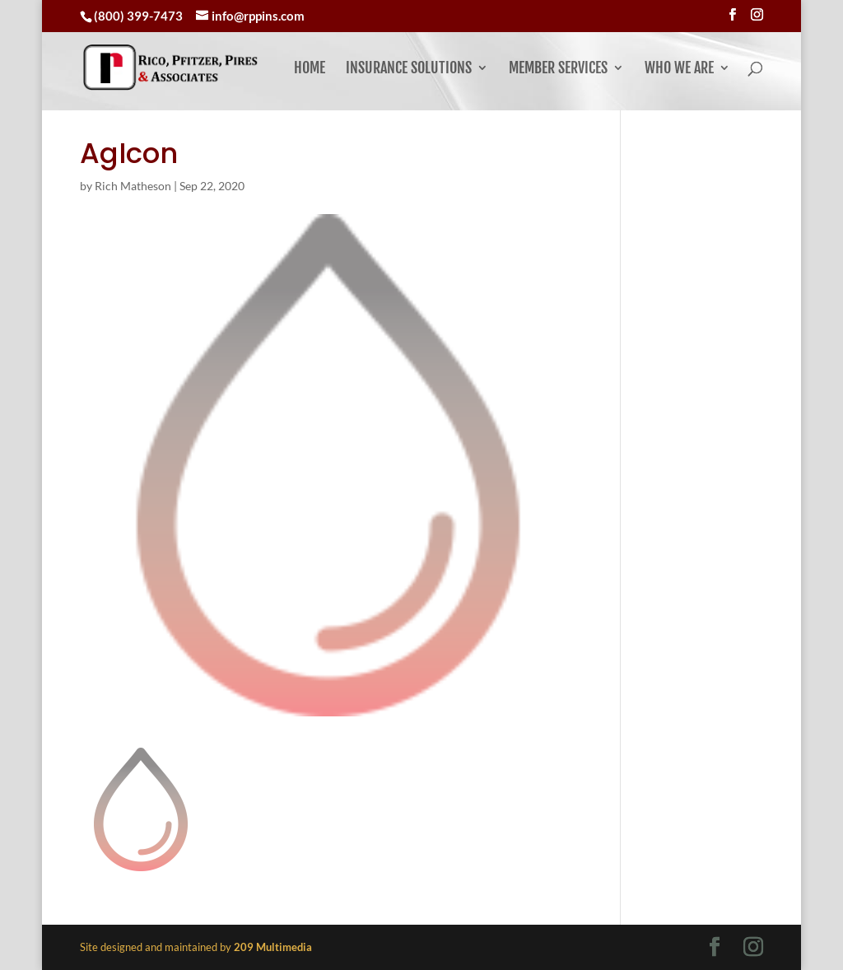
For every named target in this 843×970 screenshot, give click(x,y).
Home (309, 69)
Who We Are (679, 69)
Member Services (558, 69)
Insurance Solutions (409, 69)
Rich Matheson (133, 186)
